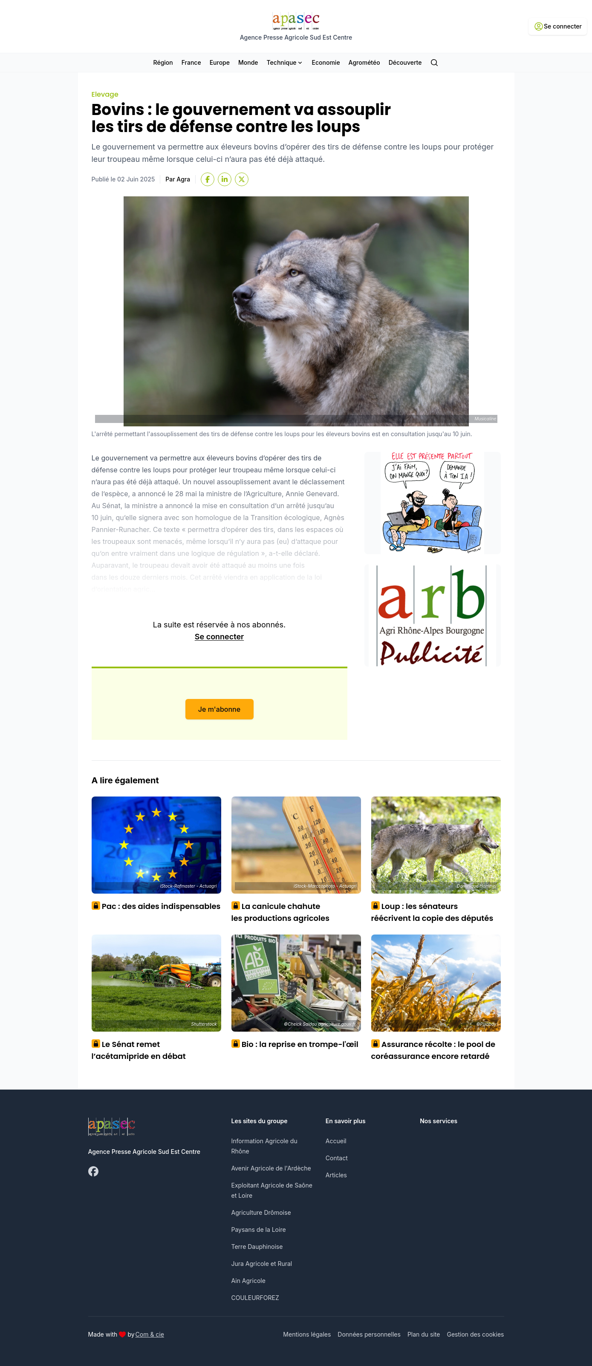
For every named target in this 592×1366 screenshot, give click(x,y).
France (191, 62)
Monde (248, 62)
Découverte (405, 62)
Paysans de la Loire (258, 1229)
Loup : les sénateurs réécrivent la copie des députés (432, 912)
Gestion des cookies (475, 1334)
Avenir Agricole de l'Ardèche (271, 1168)
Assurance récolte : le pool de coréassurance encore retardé (433, 1050)
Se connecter (219, 636)
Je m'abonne (219, 709)
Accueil (336, 1141)
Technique (285, 62)
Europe (220, 62)
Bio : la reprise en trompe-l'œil (294, 1044)
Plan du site (423, 1334)
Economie (326, 62)
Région (163, 62)
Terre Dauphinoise (257, 1246)
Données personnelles (369, 1334)
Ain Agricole (248, 1280)
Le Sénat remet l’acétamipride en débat (139, 1050)
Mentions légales (307, 1334)
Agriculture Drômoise (261, 1212)
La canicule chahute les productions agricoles (280, 912)
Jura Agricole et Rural (261, 1263)
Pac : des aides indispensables (156, 906)
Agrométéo (364, 62)
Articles (336, 1175)
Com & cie (150, 1334)
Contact (337, 1158)
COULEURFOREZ (255, 1297)
